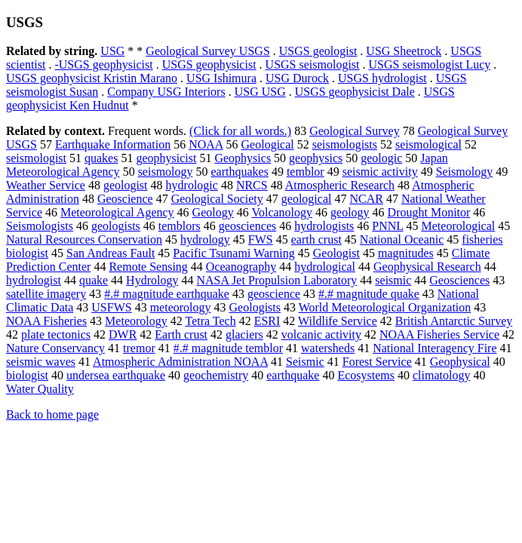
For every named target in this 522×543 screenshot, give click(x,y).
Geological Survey (354, 130)
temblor (305, 171)
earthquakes (240, 171)
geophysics (315, 158)
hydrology (205, 239)
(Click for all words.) (240, 130)
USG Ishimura (221, 78)
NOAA (206, 144)
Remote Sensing (148, 266)
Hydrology (152, 280)
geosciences (247, 225)
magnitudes (406, 253)
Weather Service (45, 185)
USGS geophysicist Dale (355, 91)
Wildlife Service (337, 320)
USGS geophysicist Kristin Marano (91, 78)
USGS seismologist (313, 64)
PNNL (387, 225)
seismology (165, 171)
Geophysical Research (427, 266)
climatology (441, 375)
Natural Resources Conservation (84, 239)
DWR (123, 334)
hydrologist (33, 280)
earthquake (292, 375)
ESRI (267, 320)
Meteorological (459, 225)
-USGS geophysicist (103, 64)
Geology (213, 212)
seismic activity (380, 171)
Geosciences (459, 280)
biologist (27, 375)
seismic (393, 280)
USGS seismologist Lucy (430, 64)
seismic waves (40, 361)
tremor (139, 348)
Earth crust (181, 334)
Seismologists (39, 225)
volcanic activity (321, 334)
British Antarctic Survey (454, 320)
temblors (179, 225)
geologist (125, 185)
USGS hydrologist (382, 78)
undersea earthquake (115, 375)
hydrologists (324, 225)
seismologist (36, 158)
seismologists (344, 144)
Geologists (255, 307)
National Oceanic (402, 239)
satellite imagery (46, 293)
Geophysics (242, 158)
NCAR (365, 198)
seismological (428, 144)
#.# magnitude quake (368, 293)
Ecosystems (366, 375)
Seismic (305, 361)
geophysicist (166, 158)
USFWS (111, 307)
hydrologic (192, 185)
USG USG (260, 91)
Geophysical (460, 361)
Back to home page (52, 414)
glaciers (244, 334)
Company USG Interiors (166, 91)
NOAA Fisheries (46, 320)
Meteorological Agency (117, 212)
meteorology (180, 307)
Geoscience (125, 198)
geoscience (273, 293)
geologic (381, 158)
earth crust (316, 239)
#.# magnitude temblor (228, 348)
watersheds (328, 348)
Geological (267, 144)
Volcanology (281, 212)
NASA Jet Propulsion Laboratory (276, 280)
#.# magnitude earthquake (166, 293)
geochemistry (215, 375)
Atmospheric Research (340, 185)
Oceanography (241, 266)
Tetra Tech (210, 320)
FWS (260, 239)
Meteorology (136, 320)
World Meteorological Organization (385, 307)
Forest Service (377, 361)
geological (306, 198)
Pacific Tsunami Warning (233, 253)
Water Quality (40, 388)
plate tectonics (56, 334)
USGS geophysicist (209, 64)
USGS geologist (318, 50)
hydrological (324, 266)
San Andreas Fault (110, 253)
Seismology (464, 171)
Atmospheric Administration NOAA (180, 361)
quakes (101, 158)
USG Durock (297, 78)
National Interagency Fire (434, 348)
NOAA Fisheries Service (439, 334)
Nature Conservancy (55, 348)
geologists (115, 225)
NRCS (252, 185)
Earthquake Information (112, 144)
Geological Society (217, 198)
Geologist (336, 253)
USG (112, 50)
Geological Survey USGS (207, 50)
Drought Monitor (429, 212)
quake (93, 280)
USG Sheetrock (403, 50)
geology (350, 212)
